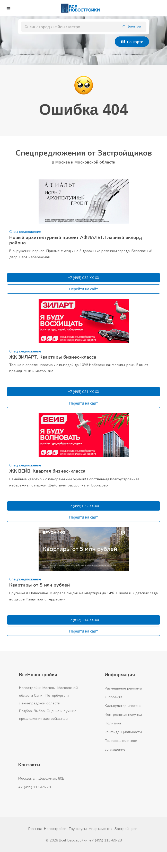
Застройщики (126, 828)
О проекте (113, 697)
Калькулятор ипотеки (123, 705)
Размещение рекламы (123, 688)
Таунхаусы (78, 828)
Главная (35, 828)
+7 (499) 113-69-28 (34, 787)
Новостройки (55, 828)
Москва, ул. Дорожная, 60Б (41, 778)
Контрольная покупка (123, 714)
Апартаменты (100, 828)
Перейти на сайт (83, 288)
